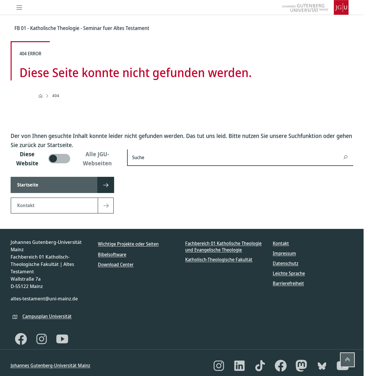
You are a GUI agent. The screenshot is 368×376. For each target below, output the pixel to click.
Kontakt (281, 243)
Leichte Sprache (289, 273)
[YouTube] (62, 339)
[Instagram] (41, 339)
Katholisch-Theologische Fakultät (218, 259)
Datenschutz (285, 263)
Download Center (116, 264)
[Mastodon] (301, 366)
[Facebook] (21, 339)
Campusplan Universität (47, 316)
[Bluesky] (322, 366)
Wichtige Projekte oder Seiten (128, 244)
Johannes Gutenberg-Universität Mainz (50, 365)
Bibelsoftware (112, 254)
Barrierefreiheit (288, 283)
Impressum (284, 253)
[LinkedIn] (239, 366)
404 (55, 95)
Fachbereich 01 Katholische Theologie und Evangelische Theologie (223, 246)
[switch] (65, 158)
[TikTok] (260, 366)
